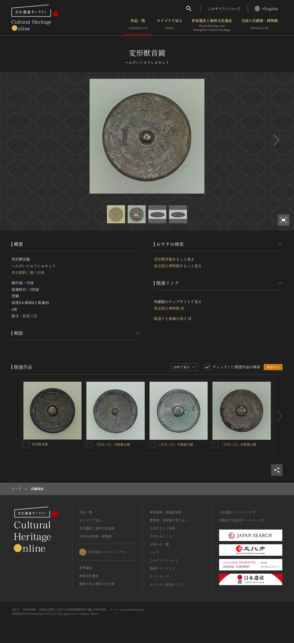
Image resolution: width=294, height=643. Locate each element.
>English (266, 8)
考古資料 (18, 272)
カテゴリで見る (169, 25)
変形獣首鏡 (163, 259)
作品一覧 (137, 25)
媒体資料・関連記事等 (166, 512)
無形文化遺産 (89, 575)
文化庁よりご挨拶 (162, 528)
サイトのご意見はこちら (167, 584)
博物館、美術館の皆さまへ (169, 520)
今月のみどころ (161, 536)
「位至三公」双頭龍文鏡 (112, 444)
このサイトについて (224, 8)
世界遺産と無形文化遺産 (212, 25)
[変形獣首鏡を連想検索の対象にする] (26, 445)
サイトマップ (159, 576)
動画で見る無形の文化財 (97, 583)
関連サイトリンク (162, 568)
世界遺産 (85, 567)
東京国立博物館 (167, 265)
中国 (40, 272)
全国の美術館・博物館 (259, 25)
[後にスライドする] (276, 140)
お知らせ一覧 (159, 544)
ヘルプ (154, 552)
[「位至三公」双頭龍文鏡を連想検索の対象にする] (89, 445)
